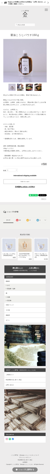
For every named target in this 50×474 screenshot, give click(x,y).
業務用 (8, 315)
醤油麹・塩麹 (11, 288)
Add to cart (25, 181)
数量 (4, 170)
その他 (8, 310)
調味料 (8, 281)
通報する (43, 199)
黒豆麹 (9, 300)
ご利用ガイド (10, 374)
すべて (8, 220)
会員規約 (25, 462)
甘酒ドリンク (10, 305)
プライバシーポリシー (25, 457)
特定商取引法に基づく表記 (14, 379)
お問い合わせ (10, 385)
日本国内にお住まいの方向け (25, 187)
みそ (8, 285)
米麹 (8, 297)
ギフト (8, 320)
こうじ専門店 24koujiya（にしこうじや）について (25, 455)
